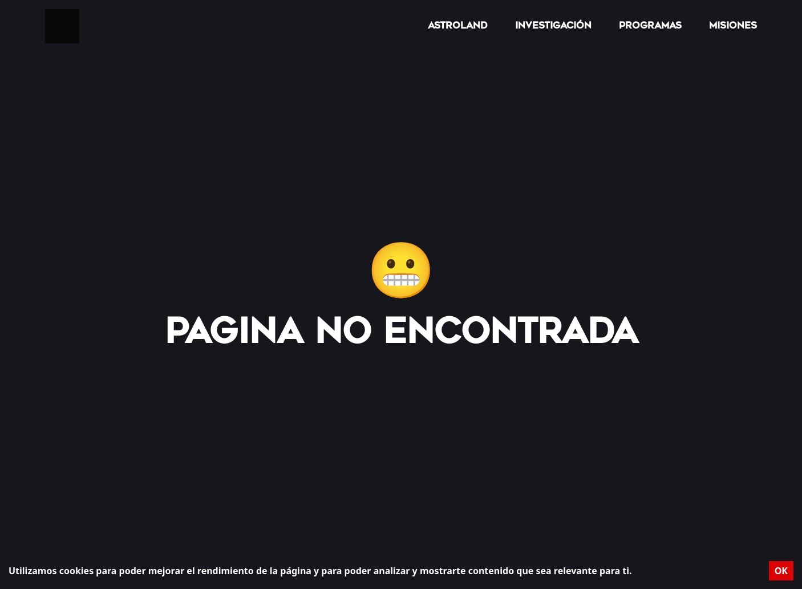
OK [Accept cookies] (781, 570)
